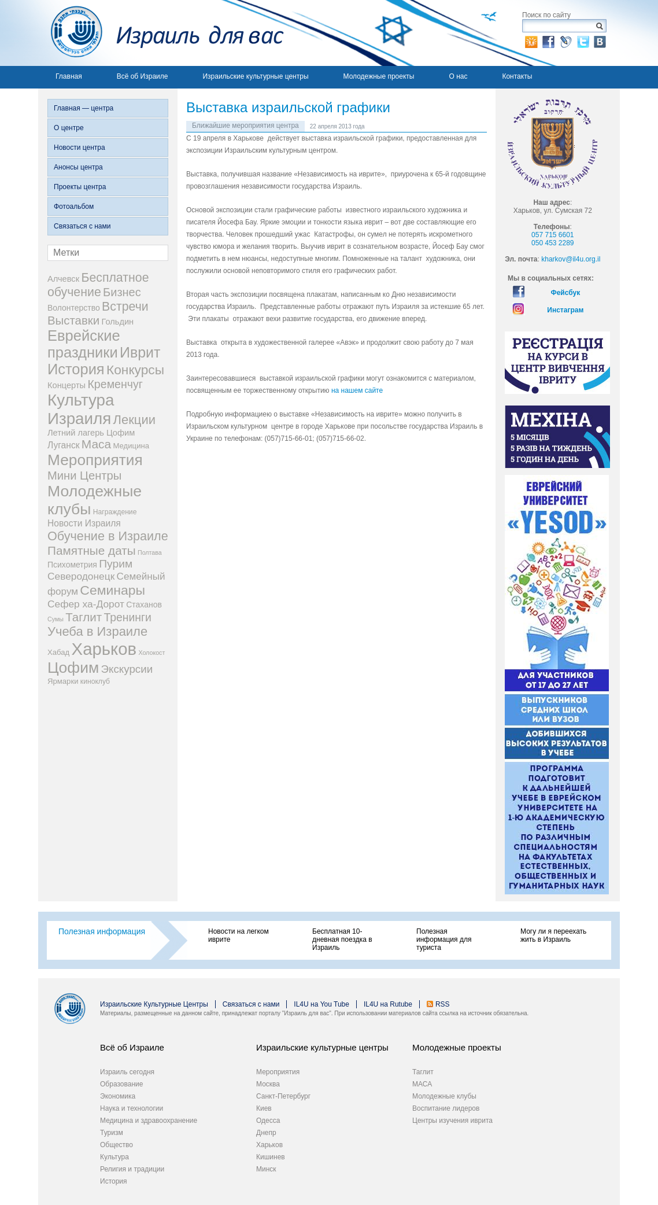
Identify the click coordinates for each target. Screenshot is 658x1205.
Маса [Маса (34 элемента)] (96, 444)
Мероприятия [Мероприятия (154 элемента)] (95, 460)
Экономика (117, 1096)
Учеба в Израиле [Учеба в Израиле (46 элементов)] (97, 631)
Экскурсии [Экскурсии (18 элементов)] (127, 669)
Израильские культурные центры (255, 76)
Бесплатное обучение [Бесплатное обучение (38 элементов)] (98, 285)
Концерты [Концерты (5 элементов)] (66, 385)
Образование (121, 1084)
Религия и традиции (132, 1169)
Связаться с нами (82, 226)
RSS (442, 1004)
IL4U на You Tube (321, 1004)
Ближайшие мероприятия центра (245, 125)
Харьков (269, 1145)
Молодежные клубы (444, 1096)
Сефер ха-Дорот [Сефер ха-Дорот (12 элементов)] (85, 604)
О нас (458, 76)
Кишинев (270, 1157)
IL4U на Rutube (388, 1004)
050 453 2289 (552, 243)
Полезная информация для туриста (443, 939)
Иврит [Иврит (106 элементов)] (140, 352)
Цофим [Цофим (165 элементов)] (73, 667)
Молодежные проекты (379, 76)
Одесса (268, 1120)
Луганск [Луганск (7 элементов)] (63, 445)
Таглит (423, 1072)
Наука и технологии (131, 1108)
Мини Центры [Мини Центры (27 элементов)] (84, 475)
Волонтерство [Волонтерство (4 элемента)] (73, 307)
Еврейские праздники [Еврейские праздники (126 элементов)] (83, 343)
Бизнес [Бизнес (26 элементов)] (122, 292)
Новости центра (79, 147)
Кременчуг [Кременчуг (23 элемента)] (114, 384)
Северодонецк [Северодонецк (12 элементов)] (80, 576)
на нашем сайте (357, 390)
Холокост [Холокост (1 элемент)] (151, 652)
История (113, 1181)
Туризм (111, 1133)
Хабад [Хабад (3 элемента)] (58, 652)
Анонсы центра (78, 167)
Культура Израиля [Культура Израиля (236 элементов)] (80, 409)
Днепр (266, 1133)
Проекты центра (80, 187)
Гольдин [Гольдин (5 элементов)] (117, 321)
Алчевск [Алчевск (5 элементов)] (63, 278)
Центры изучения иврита (452, 1120)
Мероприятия (278, 1072)
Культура (114, 1157)
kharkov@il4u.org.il (570, 259)
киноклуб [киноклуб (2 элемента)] (95, 681)
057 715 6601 (552, 235)
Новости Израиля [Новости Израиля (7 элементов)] (84, 523)
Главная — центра (83, 108)
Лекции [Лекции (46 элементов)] (134, 419)
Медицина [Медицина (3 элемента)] (131, 445)
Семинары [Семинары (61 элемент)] (112, 590)
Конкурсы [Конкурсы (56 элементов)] (135, 369)
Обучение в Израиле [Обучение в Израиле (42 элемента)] (107, 536)
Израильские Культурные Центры (154, 1004)
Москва (268, 1084)
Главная (69, 76)
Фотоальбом (74, 206)
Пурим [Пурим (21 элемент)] (115, 564)
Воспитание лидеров (445, 1108)
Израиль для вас (161, 33)
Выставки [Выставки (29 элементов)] (73, 320)
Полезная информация (101, 931)
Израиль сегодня (127, 1072)
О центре (69, 128)
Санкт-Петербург (283, 1096)
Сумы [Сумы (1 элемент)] (55, 619)
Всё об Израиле (142, 76)
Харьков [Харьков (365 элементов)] (104, 648)
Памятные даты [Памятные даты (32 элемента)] (91, 550)
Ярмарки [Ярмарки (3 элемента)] (62, 681)
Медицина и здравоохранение (148, 1120)
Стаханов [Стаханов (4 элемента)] (144, 604)
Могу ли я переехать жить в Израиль (553, 935)
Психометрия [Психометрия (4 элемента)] (72, 564)
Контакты (517, 76)
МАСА (422, 1084)
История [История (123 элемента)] (76, 369)
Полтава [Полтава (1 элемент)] (150, 552)
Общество (116, 1145)
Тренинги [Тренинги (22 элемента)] (127, 617)
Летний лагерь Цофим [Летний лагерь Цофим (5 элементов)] (91, 432)
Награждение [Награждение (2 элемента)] (115, 512)
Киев (264, 1108)
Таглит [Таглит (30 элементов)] (83, 617)
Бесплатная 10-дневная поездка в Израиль (342, 939)
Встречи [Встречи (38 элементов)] (125, 307)
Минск (266, 1169)
